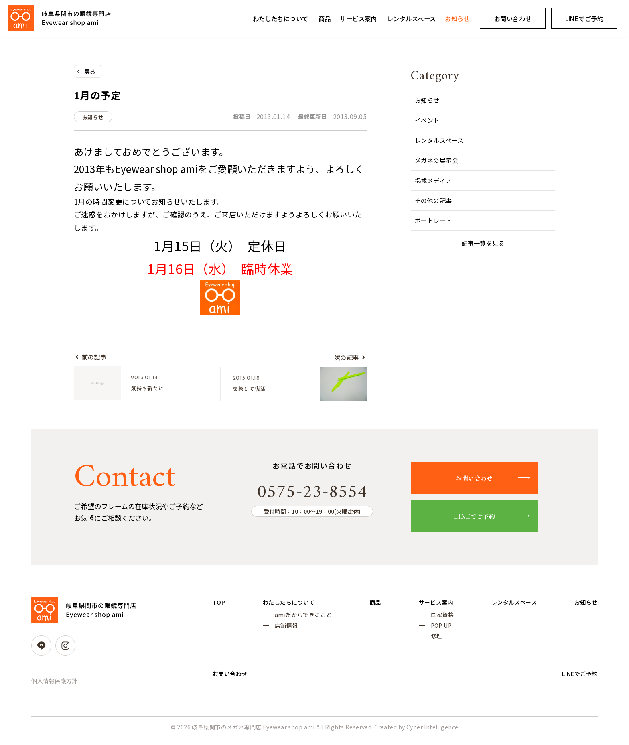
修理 (429, 643)
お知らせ (457, 18)
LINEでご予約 (483, 519)
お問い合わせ (513, 18)
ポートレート (433, 220)
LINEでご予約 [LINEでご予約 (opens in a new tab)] (584, 18)
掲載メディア (433, 180)
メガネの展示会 (436, 160)
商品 (325, 18)
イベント (427, 120)
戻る (90, 72)
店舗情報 (284, 631)
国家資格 (434, 619)
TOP (219, 605)
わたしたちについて (280, 18)
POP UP (433, 631)
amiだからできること (301, 619)
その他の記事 (433, 200)
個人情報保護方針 (54, 684)
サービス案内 (358, 18)
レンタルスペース (411, 18)
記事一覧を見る (483, 244)
